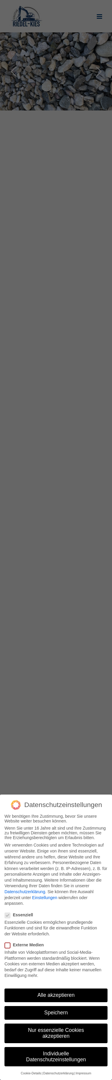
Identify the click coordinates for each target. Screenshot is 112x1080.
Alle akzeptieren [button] (56, 995)
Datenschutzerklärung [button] (58, 1073)
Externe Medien (26, 944)
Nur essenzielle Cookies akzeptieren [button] (56, 1033)
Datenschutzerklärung (24, 891)
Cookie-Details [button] (31, 1073)
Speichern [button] (56, 1013)
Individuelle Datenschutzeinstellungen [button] (56, 1056)
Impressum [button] (83, 1073)
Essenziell (21, 914)
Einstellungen (44, 897)
